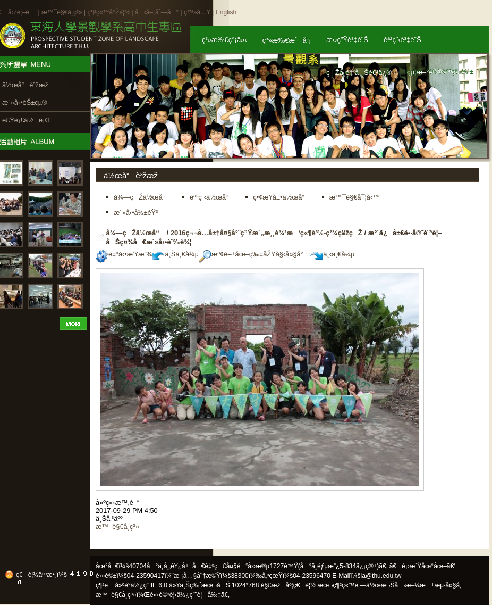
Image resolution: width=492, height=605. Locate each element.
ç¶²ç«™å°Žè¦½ (108, 12)
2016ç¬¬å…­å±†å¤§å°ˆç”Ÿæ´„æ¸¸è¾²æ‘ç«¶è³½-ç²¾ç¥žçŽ (266, 233)
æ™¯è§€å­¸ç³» (62, 12)
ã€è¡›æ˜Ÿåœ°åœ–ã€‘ (422, 566)
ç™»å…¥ (197, 12)
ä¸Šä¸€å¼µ (175, 254)
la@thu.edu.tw (381, 575)
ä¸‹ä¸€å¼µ (332, 254)
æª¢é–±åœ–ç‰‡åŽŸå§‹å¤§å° (254, 254)
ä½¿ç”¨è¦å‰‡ (199, 595)
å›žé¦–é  (22, 12)
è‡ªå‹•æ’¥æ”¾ (124, 254)
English (226, 12)
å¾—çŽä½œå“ (135, 233)
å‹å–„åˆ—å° (157, 12)
